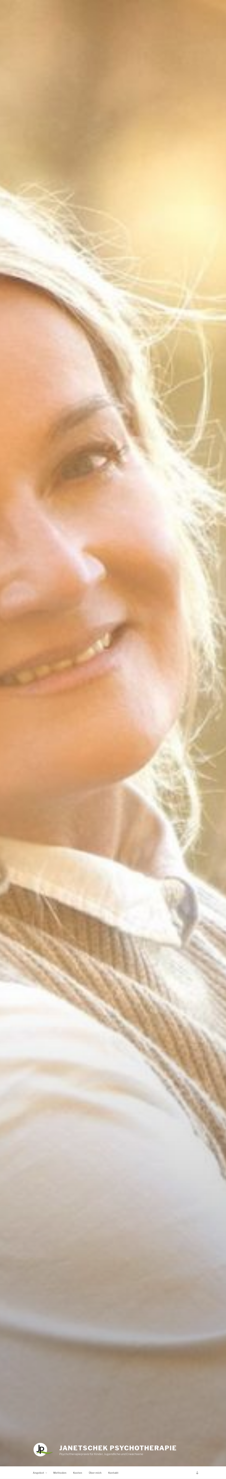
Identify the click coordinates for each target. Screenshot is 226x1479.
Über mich (95, 1472)
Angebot (40, 1472)
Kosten (77, 1472)
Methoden (59, 1472)
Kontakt (113, 1472)
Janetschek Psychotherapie (118, 1448)
